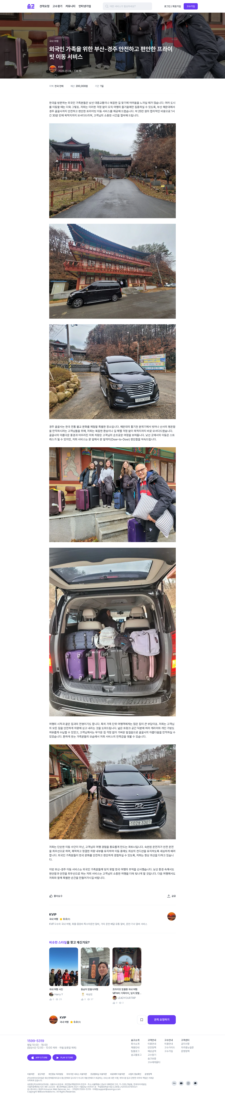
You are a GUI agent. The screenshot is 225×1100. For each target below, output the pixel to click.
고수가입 (191, 6)
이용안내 (152, 1043)
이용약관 (30, 1074)
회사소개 (135, 1043)
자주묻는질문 (187, 1047)
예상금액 (152, 1051)
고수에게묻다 (154, 1062)
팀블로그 (135, 1051)
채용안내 (135, 1047)
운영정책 (185, 1051)
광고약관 (41, 1074)
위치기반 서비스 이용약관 (76, 1074)
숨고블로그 (136, 1054)
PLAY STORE (64, 1057)
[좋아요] (55, 896)
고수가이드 (169, 1047)
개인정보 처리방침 (55, 1074)
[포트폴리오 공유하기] (171, 896)
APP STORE (39, 1057)
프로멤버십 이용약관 (98, 1074)
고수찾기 (152, 1054)
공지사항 (185, 1043)
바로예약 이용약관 (117, 1074)
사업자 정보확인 (134, 1074)
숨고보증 (152, 1058)
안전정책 (152, 1047)
